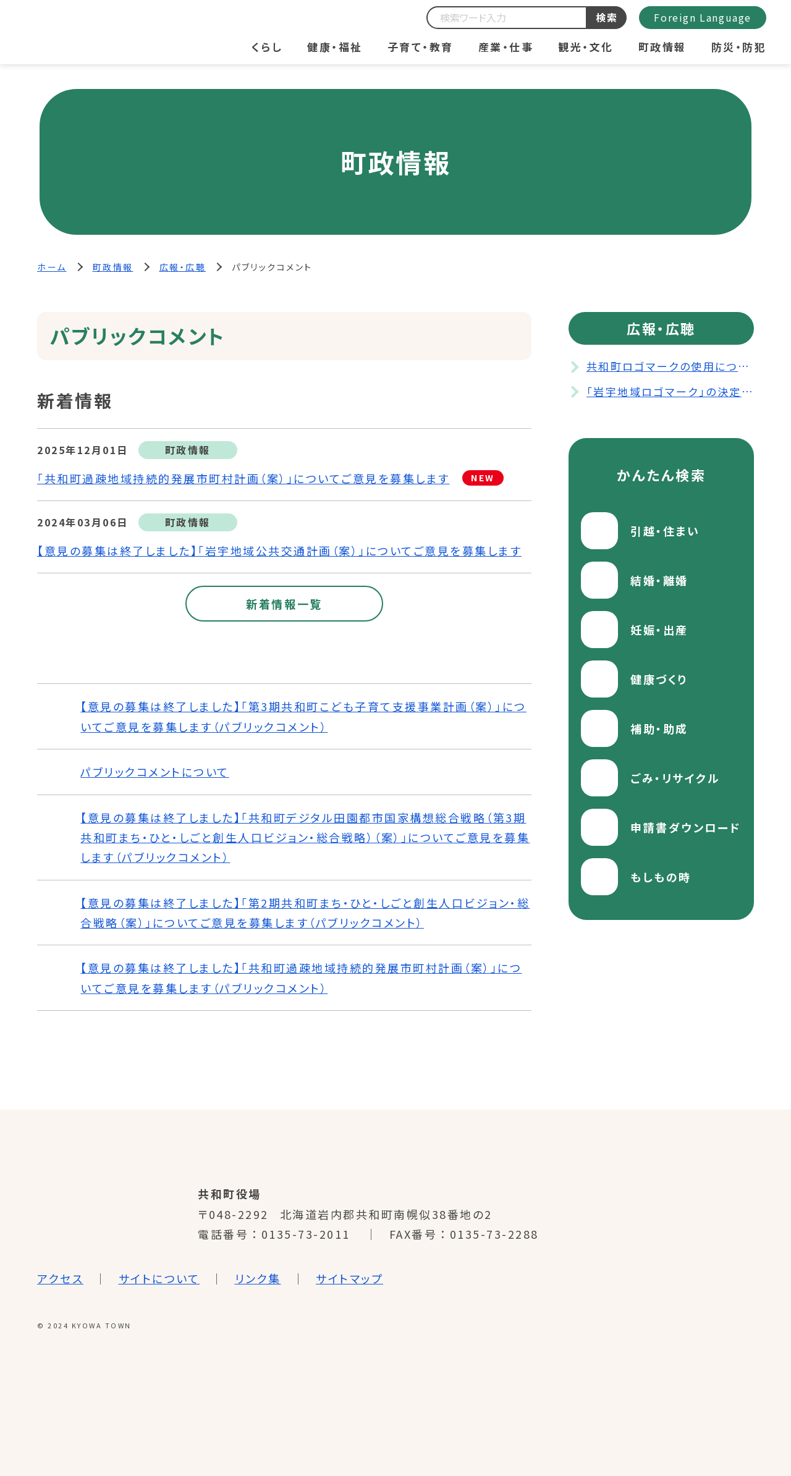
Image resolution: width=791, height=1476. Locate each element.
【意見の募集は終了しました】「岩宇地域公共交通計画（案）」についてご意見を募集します (279, 550)
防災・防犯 (739, 46)
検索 (607, 17)
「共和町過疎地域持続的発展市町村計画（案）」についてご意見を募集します (243, 478)
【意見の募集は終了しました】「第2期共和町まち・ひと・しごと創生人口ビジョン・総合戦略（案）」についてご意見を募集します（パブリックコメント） (305, 912)
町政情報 (662, 46)
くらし (267, 46)
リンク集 (258, 1278)
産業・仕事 (506, 46)
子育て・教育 (420, 46)
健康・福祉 (335, 46)
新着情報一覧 (284, 604)
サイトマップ (349, 1278)
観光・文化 (586, 46)
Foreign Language (702, 17)
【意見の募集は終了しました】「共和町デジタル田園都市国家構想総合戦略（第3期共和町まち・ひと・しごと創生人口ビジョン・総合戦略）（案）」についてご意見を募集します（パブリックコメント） (305, 837)
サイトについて (159, 1278)
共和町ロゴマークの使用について (670, 366)
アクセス (60, 1278)
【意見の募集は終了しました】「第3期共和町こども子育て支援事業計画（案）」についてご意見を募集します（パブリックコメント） (303, 716)
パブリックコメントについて (154, 772)
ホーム (52, 267)
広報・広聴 (182, 267)
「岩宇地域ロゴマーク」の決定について (670, 391)
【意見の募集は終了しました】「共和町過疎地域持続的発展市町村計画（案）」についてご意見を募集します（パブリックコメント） (301, 977)
